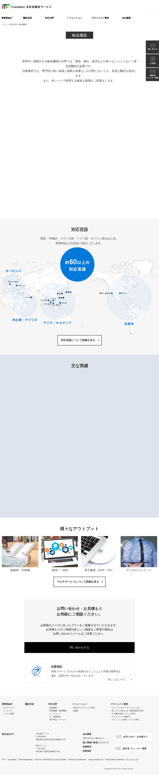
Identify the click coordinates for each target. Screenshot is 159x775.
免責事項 (87, 746)
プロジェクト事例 (100, 18)
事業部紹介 (7, 704)
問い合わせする (79, 647)
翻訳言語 (27, 18)
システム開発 (8, 714)
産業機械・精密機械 (58, 711)
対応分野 (49, 18)
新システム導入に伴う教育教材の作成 (127, 711)
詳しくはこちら (116, 679)
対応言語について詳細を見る (78, 340)
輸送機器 (53, 708)
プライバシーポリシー (93, 738)
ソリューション (74, 18)
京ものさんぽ (132, 760)
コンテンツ (7, 711)
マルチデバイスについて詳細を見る (78, 581)
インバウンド (55, 714)
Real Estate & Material (115, 760)
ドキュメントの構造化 (121, 717)
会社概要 (126, 18)
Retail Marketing (25, 760)
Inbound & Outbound (77, 760)
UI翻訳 (75, 711)
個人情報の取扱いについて (96, 742)
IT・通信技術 (55, 717)
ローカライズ (8, 708)
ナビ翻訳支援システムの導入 (124, 714)
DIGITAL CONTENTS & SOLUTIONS (50, 760)
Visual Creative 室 (95, 760)
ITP (3, 760)
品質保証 (87, 751)
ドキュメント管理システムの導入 (126, 719)
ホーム (4, 24)
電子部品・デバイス (58, 719)
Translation (11, 760)
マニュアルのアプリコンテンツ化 (126, 708)
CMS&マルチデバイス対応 (84, 708)
